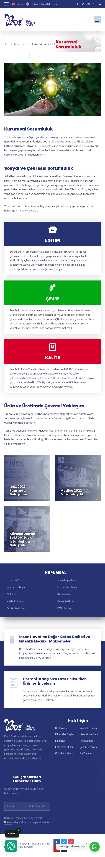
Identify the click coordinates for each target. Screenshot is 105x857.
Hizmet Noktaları (67, 587)
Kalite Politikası (15, 601)
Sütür (36, 4)
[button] (11, 846)
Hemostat (45, 4)
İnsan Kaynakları (66, 580)
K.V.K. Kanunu (64, 608)
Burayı (8, 822)
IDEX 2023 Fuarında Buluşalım (18, 490)
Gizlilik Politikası (16, 608)
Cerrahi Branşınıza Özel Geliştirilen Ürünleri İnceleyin (55, 681)
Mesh (54, 4)
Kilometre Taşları (16, 587)
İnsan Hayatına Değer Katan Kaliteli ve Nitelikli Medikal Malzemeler (54, 639)
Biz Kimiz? (13, 580)
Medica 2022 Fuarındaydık (72, 492)
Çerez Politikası (66, 601)
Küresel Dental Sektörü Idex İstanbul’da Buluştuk (22, 539)
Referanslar (64, 594)
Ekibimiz (11, 594)
